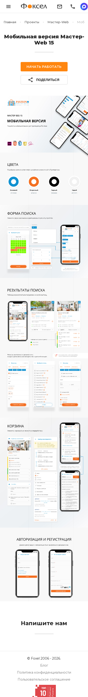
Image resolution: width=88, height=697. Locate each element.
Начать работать (44, 67)
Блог (44, 665)
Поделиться (43, 80)
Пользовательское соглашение (44, 679)
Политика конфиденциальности (44, 672)
